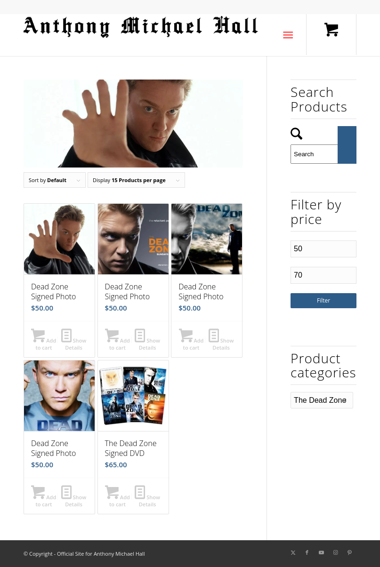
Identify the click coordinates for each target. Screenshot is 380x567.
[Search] (323, 154)
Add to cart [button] (43, 343)
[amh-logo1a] (141, 35)
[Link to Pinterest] (349, 552)
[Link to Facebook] (307, 552)
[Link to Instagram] (335, 552)
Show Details (74, 343)
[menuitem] (290, 35)
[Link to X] (293, 552)
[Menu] (288, 35)
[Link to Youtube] (321, 552)
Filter (323, 300)
